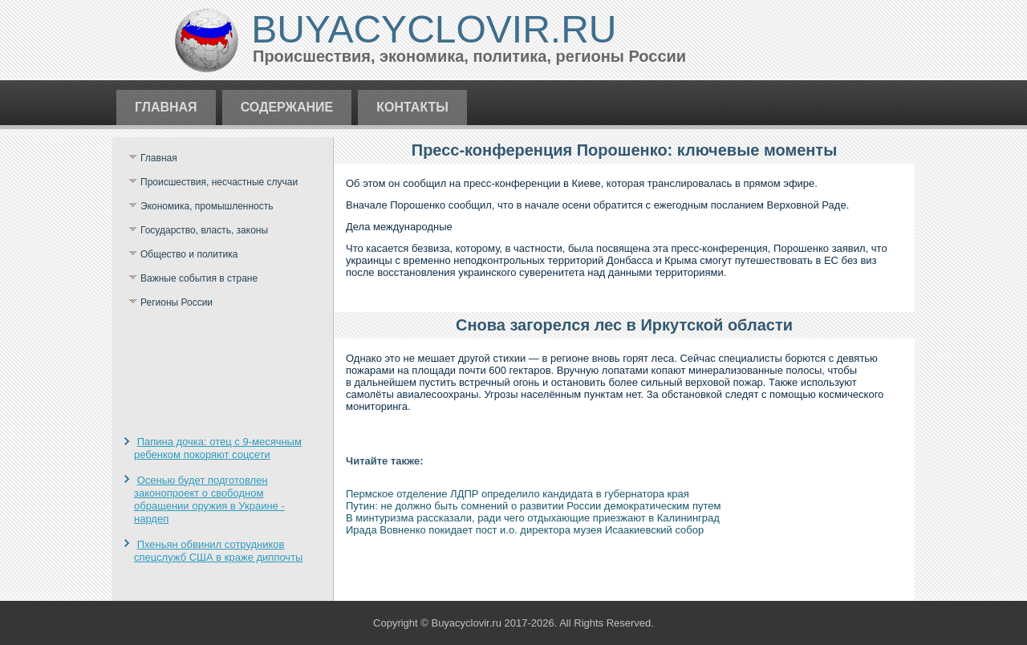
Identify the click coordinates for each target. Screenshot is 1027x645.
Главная (166, 107)
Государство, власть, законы (204, 230)
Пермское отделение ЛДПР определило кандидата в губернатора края (517, 494)
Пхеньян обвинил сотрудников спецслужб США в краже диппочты (218, 550)
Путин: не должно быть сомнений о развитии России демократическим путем (533, 506)
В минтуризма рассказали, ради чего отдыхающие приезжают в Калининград (533, 518)
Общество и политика (188, 254)
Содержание (287, 107)
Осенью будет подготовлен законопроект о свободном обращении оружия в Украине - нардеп (209, 499)
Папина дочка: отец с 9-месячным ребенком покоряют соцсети (218, 448)
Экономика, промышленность (207, 206)
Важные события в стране (199, 278)
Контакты (412, 107)
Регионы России (176, 302)
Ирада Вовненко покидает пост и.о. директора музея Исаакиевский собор (525, 530)
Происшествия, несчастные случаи (219, 182)
